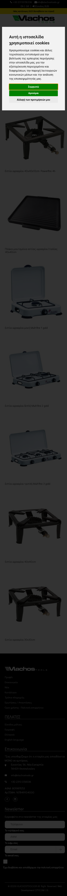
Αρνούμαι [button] (33, 93)
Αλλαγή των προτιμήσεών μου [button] (33, 99)
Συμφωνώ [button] (33, 86)
